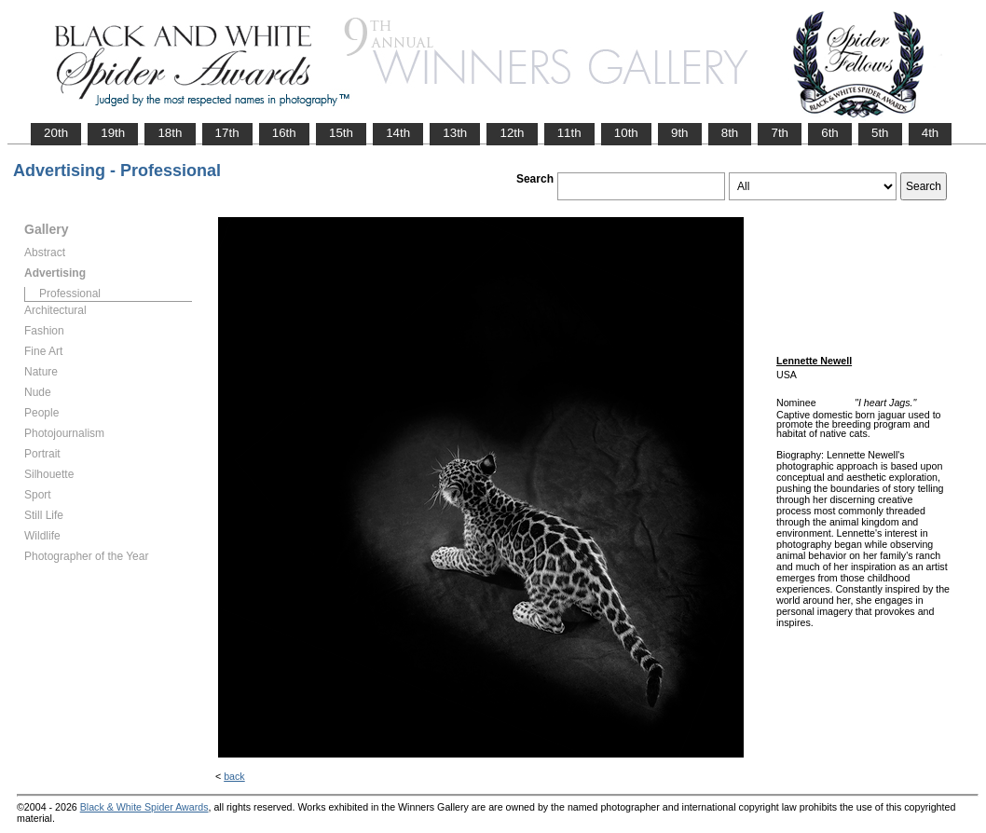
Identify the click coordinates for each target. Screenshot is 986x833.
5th (880, 133)
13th (454, 133)
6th (830, 133)
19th (112, 133)
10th (626, 133)
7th (779, 133)
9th (680, 133)
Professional (70, 293)
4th (930, 133)
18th (169, 133)
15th (341, 133)
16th (284, 133)
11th (569, 133)
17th (227, 133)
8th (730, 133)
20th (56, 133)
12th (511, 133)
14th (398, 133)
